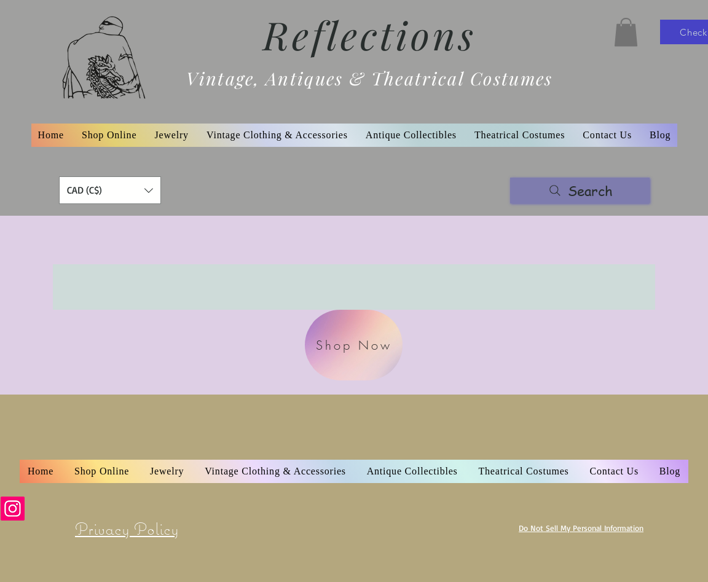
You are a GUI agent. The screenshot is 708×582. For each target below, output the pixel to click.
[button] (626, 32)
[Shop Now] (354, 345)
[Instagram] (13, 509)
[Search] (580, 190)
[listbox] (110, 190)
